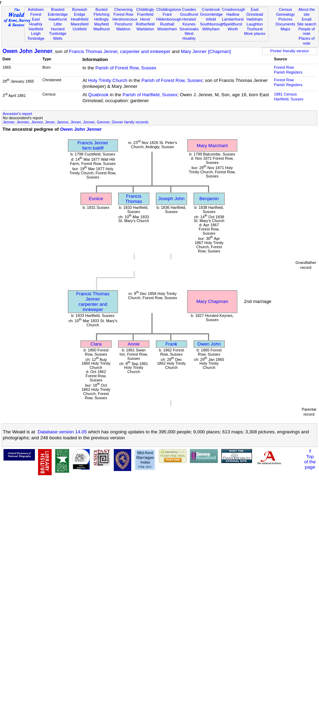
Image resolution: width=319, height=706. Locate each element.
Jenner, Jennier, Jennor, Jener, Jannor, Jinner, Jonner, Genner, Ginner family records (75, 122)
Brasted (57, 9)
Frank (171, 344)
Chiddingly (145, 9)
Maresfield (79, 24)
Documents (285, 24)
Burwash (79, 9)
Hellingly (101, 19)
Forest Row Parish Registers (288, 69)
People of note (306, 31)
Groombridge (211, 14)
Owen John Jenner (27, 51)
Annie (134, 344)
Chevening (123, 9)
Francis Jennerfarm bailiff (92, 145)
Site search (307, 24)
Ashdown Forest (36, 11)
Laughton (255, 24)
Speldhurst (232, 24)
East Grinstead (254, 11)
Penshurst (123, 24)
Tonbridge (35, 38)
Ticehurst (254, 29)
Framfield (145, 14)
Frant (167, 14)
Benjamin (209, 198)
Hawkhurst (58, 19)
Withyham (211, 29)
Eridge (79, 14)
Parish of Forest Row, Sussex (125, 67)
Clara (96, 344)
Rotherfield (145, 24)
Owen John (209, 344)
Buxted (101, 9)
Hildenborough (168, 19)
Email (307, 19)
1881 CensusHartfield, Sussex (288, 96)
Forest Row (123, 14)
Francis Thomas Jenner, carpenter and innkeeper (120, 51)
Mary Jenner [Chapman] (206, 51)
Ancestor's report (17, 114)
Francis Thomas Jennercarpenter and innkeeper (92, 301)
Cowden (189, 9)
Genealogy (285, 14)
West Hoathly (189, 35)
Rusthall (167, 24)
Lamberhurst (233, 19)
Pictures (285, 19)
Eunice (96, 198)
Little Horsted (58, 26)
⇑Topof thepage (310, 459)
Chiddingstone (168, 9)
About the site (306, 11)
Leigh (35, 33)
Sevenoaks (189, 29)
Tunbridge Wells (58, 35)
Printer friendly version (289, 51)
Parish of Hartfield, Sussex (150, 94)
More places (254, 33)
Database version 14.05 (62, 431)
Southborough (212, 24)
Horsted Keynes (189, 21)
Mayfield (101, 24)
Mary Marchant (212, 145)
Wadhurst (101, 29)
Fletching (101, 14)
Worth (233, 29)
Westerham (167, 29)
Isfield (211, 19)
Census (285, 9)
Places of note (307, 40)
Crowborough (233, 9)
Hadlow (232, 14)
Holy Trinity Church (107, 80)
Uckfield (80, 29)
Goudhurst (189, 14)
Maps (285, 29)
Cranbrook (211, 9)
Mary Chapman (212, 301)
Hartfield (36, 29)
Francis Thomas (133, 198)
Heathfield (79, 19)
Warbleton (145, 29)
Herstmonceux (125, 19)
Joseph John (171, 198)
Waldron (123, 29)
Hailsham (255, 19)
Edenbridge (58, 14)
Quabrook (98, 94)
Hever (145, 19)
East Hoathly (36, 21)
